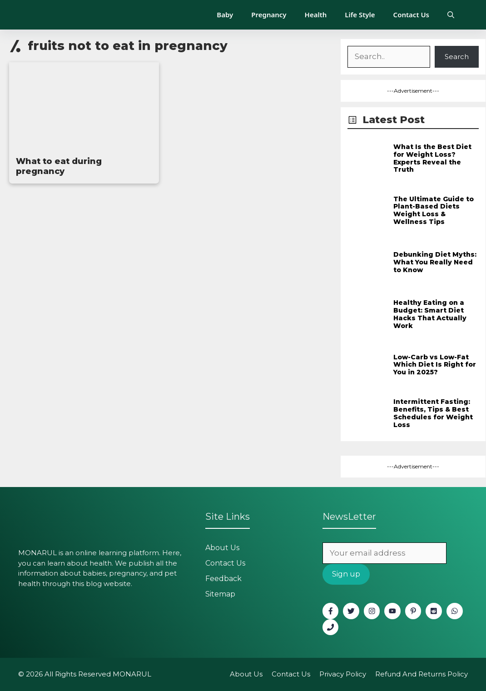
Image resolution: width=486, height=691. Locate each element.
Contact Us (411, 14)
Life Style (360, 14)
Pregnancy (268, 14)
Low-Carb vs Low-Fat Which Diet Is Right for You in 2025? (434, 365)
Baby (225, 14)
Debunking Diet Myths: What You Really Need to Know (434, 262)
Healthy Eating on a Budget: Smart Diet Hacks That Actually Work (429, 313)
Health (316, 14)
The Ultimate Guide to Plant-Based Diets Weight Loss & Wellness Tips (433, 210)
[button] (450, 15)
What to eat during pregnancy (59, 166)
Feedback (223, 578)
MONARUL (132, 674)
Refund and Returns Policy (421, 674)
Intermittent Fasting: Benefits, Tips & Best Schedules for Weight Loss (433, 413)
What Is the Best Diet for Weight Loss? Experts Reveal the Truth (432, 158)
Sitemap (220, 594)
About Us (222, 547)
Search (457, 56)
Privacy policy (342, 674)
